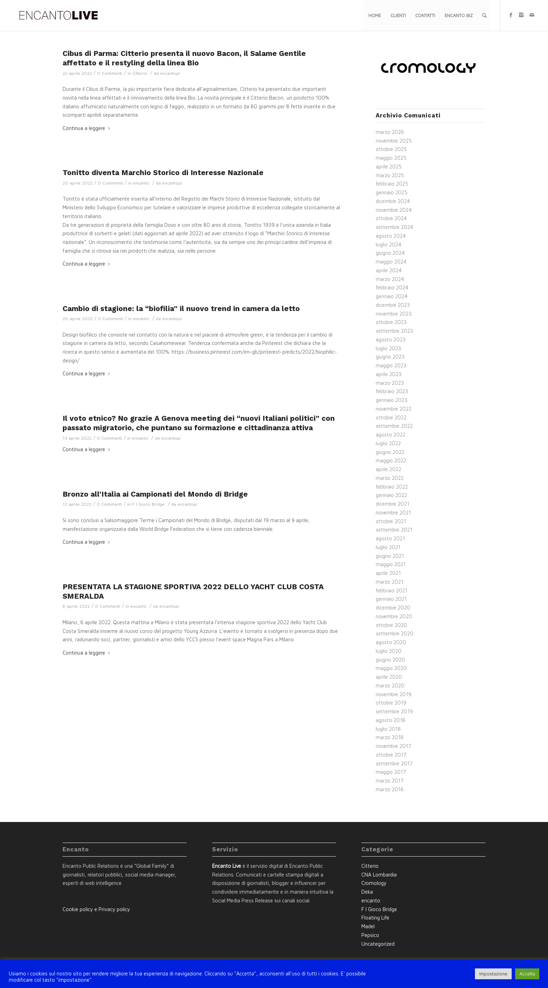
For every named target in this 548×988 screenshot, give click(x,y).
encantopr (170, 73)
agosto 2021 (390, 538)
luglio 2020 (389, 651)
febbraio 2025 (392, 184)
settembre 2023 (394, 331)
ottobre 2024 (391, 218)
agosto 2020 (391, 642)
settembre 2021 (394, 530)
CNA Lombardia (379, 875)
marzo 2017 (390, 781)
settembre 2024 (394, 227)
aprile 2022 (388, 469)
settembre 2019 (394, 711)
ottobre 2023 (391, 322)
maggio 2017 (391, 772)
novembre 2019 (393, 694)
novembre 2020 (394, 616)
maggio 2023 (391, 365)
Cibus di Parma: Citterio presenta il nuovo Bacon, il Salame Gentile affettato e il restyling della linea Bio (184, 58)
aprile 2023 (389, 374)
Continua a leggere (88, 128)
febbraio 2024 (392, 287)
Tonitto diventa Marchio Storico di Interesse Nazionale (163, 172)
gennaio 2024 (392, 296)
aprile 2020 (389, 677)
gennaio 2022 (391, 495)
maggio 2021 (391, 564)
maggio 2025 (391, 158)
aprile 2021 (388, 573)
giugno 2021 (390, 556)
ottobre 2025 (391, 149)
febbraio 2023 (392, 391)
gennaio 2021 (391, 599)
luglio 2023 (388, 348)
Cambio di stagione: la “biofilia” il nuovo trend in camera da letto (181, 308)
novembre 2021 (393, 512)
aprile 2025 (389, 167)
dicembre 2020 (393, 608)
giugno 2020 (390, 660)
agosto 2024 (391, 236)
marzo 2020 (390, 685)
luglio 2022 (388, 443)
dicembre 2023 (393, 305)
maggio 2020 (391, 668)
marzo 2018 (390, 737)
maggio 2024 (391, 262)
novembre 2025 (394, 141)
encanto (141, 183)
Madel (368, 926)
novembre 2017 (393, 746)
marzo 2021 (389, 582)
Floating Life (375, 918)
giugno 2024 (390, 253)
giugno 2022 (390, 452)
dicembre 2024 (393, 201)
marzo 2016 (390, 789)
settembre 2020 (394, 633)
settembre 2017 (394, 763)
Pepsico (370, 935)
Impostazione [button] (493, 973)
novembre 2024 (394, 210)
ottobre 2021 (391, 521)
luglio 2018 (388, 729)
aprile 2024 (389, 270)
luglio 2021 (388, 547)
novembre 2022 (393, 409)
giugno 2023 (390, 357)
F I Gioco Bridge (148, 504)
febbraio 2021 (392, 590)
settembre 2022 (394, 426)
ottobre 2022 (391, 417)
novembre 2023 (394, 314)
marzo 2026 (390, 132)
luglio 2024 (388, 244)
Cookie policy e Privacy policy (96, 909)
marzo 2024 (390, 279)
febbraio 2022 (392, 487)
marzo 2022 (390, 478)
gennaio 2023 (392, 400)
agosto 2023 (391, 339)
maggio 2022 (391, 460)
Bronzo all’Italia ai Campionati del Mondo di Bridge (155, 494)
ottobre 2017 (391, 755)
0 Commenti (109, 73)
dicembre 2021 (392, 504)
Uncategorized (378, 944)
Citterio (139, 73)
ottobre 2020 (391, 625)
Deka (367, 892)
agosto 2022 (390, 435)
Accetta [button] (527, 973)
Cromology (374, 883)
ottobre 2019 (391, 703)
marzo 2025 (390, 175)
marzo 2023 (390, 383)
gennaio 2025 (392, 192)
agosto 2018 (390, 720)
